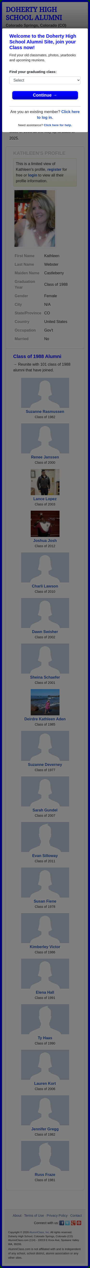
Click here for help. (58, 125)
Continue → (45, 95)
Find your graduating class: (33, 72)
